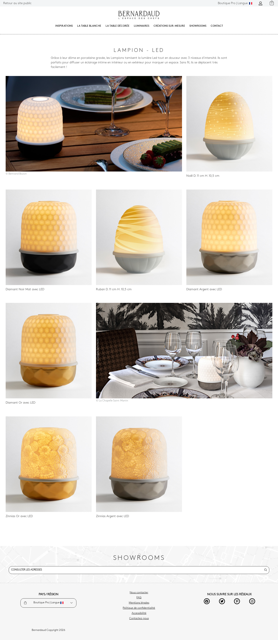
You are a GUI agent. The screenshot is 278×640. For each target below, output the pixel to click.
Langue (235, 3)
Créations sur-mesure (169, 26)
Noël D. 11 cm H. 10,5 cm (202, 176)
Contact (217, 26)
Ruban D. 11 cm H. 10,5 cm (114, 289)
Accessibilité (139, 613)
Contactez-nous (139, 618)
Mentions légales (139, 603)
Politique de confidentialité (139, 608)
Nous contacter (139, 592)
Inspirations (64, 26)
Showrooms (197, 26)
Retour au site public (17, 3)
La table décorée (117, 26)
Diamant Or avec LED (20, 402)
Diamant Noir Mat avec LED (25, 289)
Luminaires (141, 26)
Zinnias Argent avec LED (112, 516)
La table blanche (89, 26)
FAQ (138, 597)
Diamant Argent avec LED (204, 289)
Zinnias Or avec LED (19, 516)
